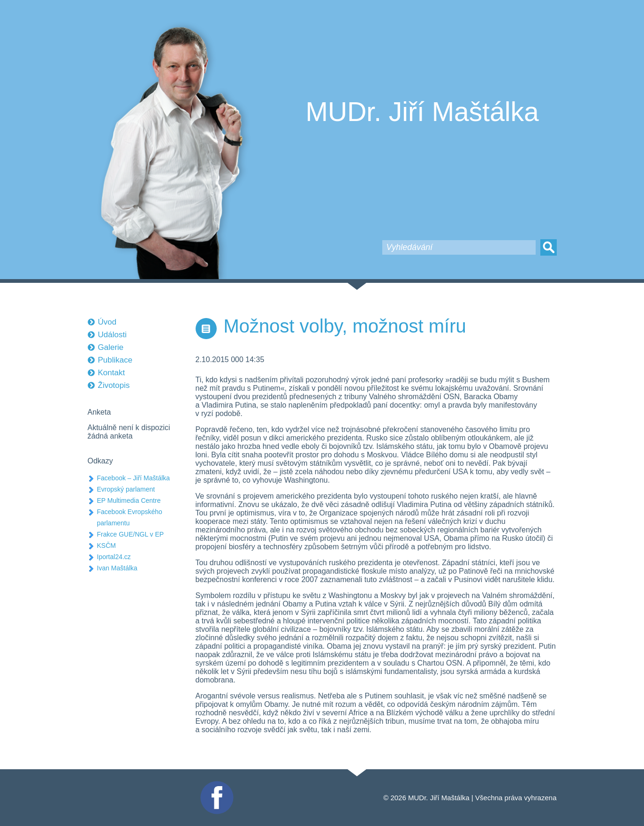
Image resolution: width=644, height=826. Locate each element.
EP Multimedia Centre (129, 500)
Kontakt (111, 372)
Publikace (115, 360)
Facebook (215, 785)
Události (112, 334)
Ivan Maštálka (117, 568)
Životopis (114, 385)
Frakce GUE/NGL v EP (130, 534)
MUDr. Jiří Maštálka (422, 112)
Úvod (107, 322)
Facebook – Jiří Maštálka (133, 478)
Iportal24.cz (114, 557)
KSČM (106, 545)
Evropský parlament (126, 489)
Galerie (111, 347)
